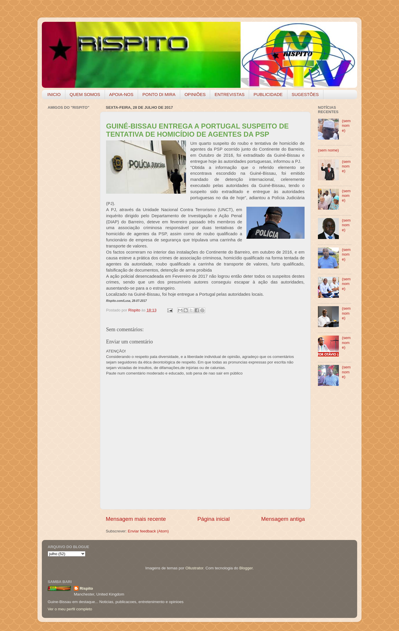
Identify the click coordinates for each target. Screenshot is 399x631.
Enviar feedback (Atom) (148, 531)
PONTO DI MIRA (159, 94)
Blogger (246, 568)
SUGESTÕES (305, 94)
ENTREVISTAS (229, 94)
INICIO (54, 94)
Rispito (86, 588)
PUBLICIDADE (267, 94)
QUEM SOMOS (85, 94)
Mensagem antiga (283, 519)
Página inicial (213, 519)
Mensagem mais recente (136, 519)
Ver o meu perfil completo (70, 609)
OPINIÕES (195, 94)
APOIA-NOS (121, 94)
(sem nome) (346, 125)
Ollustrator (194, 568)
